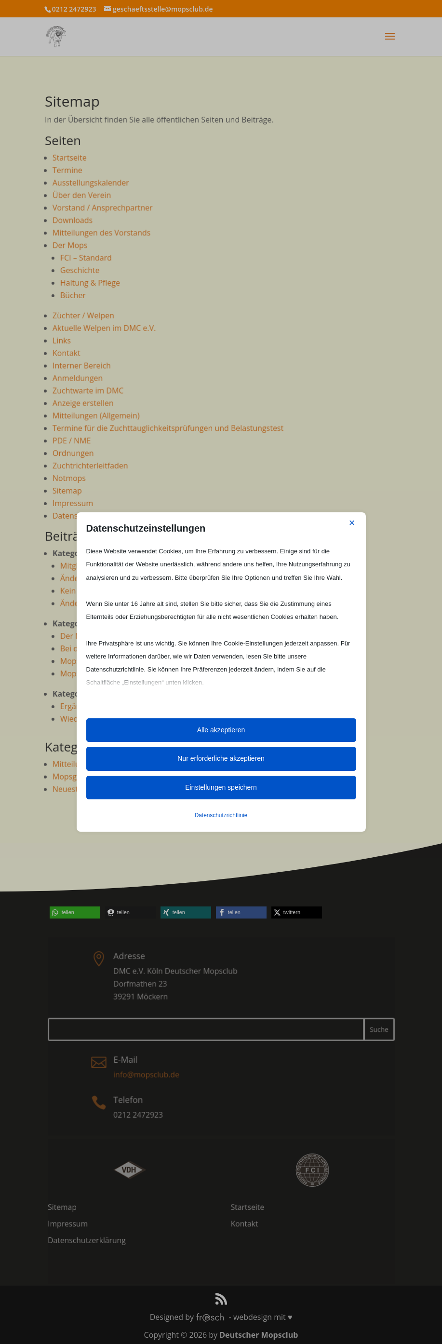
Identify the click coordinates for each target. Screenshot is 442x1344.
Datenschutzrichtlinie (221, 815)
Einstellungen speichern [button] (221, 787)
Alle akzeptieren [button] (221, 730)
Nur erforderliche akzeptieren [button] (221, 758)
